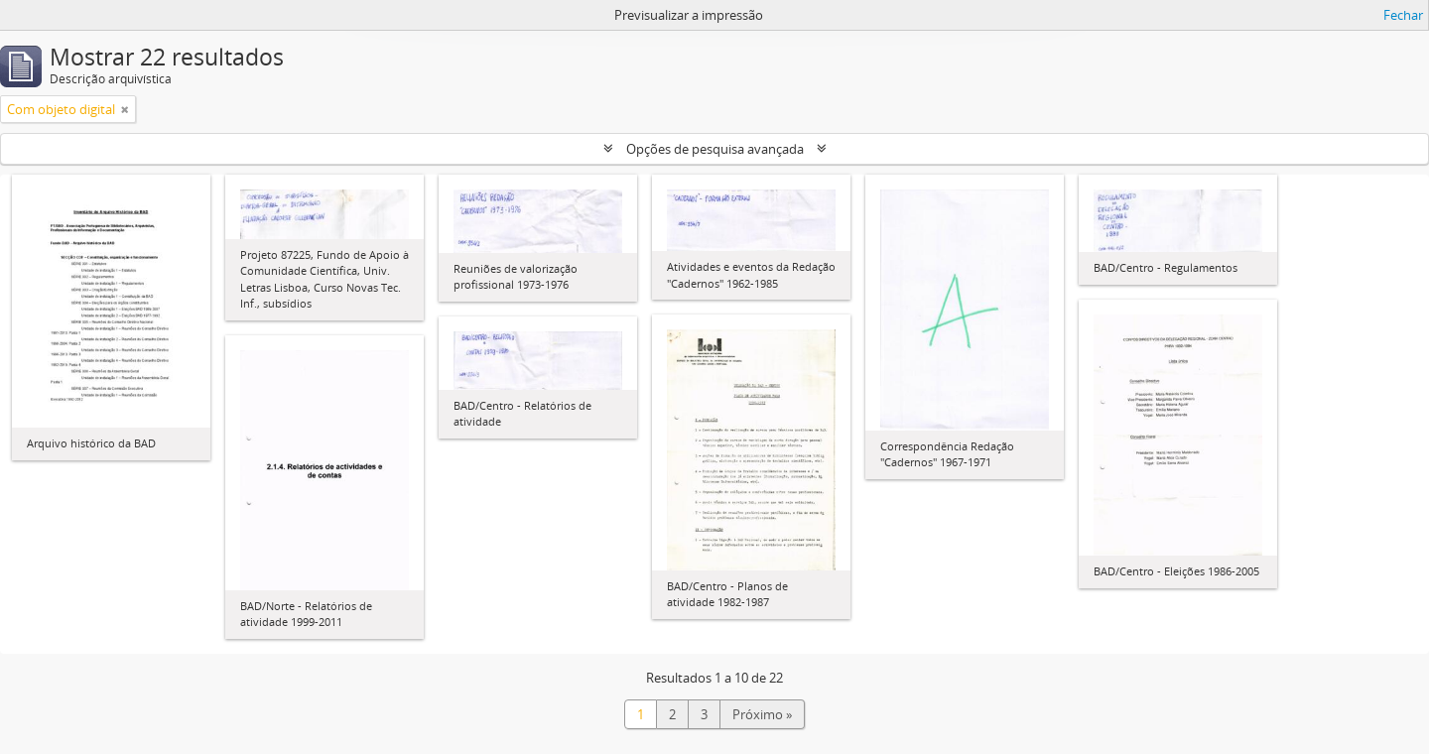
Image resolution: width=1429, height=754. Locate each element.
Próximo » (762, 714)
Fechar (1403, 15)
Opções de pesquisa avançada (715, 149)
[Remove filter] (125, 109)
